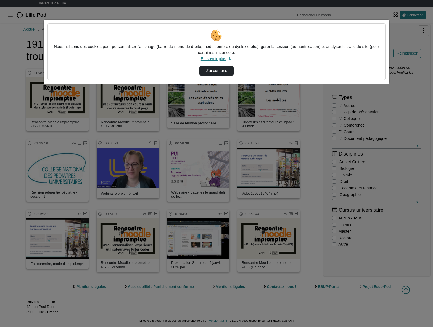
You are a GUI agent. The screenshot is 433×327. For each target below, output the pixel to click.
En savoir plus (216, 59)
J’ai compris (216, 70)
